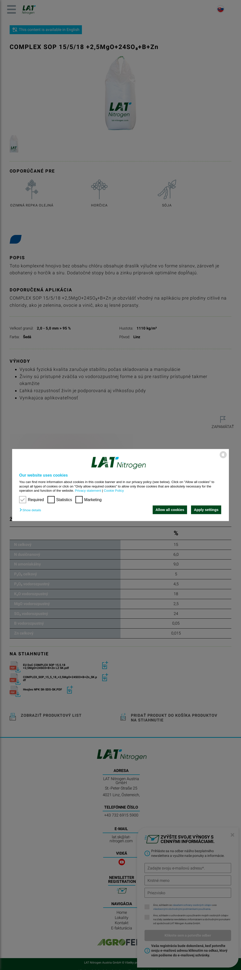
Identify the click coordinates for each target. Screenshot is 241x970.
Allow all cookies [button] (169, 510)
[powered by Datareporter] (223, 458)
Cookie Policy (114, 490)
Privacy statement (88, 490)
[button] (31, 510)
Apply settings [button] (206, 510)
